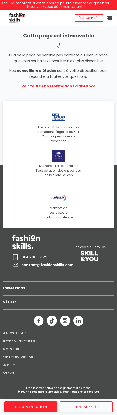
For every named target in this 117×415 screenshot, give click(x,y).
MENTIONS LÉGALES (14, 333)
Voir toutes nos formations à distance (58, 86)
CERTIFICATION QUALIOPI (18, 357)
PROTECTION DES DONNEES (19, 341)
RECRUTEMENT (11, 365)
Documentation (31, 406)
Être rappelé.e (89, 18)
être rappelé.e (86, 406)
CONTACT (8, 373)
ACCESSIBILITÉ (11, 349)
